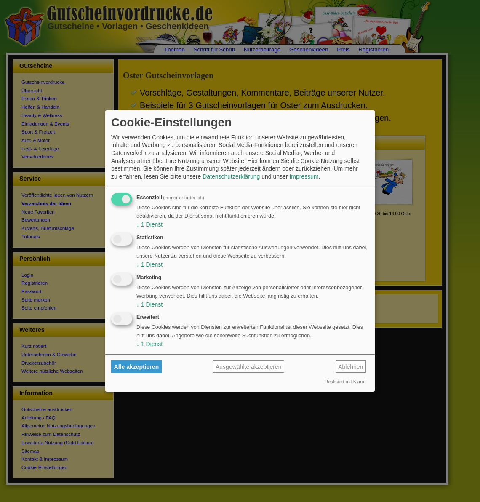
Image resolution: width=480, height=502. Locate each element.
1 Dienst (149, 224)
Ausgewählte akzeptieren (248, 366)
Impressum (303, 176)
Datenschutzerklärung (231, 176)
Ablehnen (350, 366)
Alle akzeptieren (136, 366)
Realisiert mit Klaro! (345, 381)
